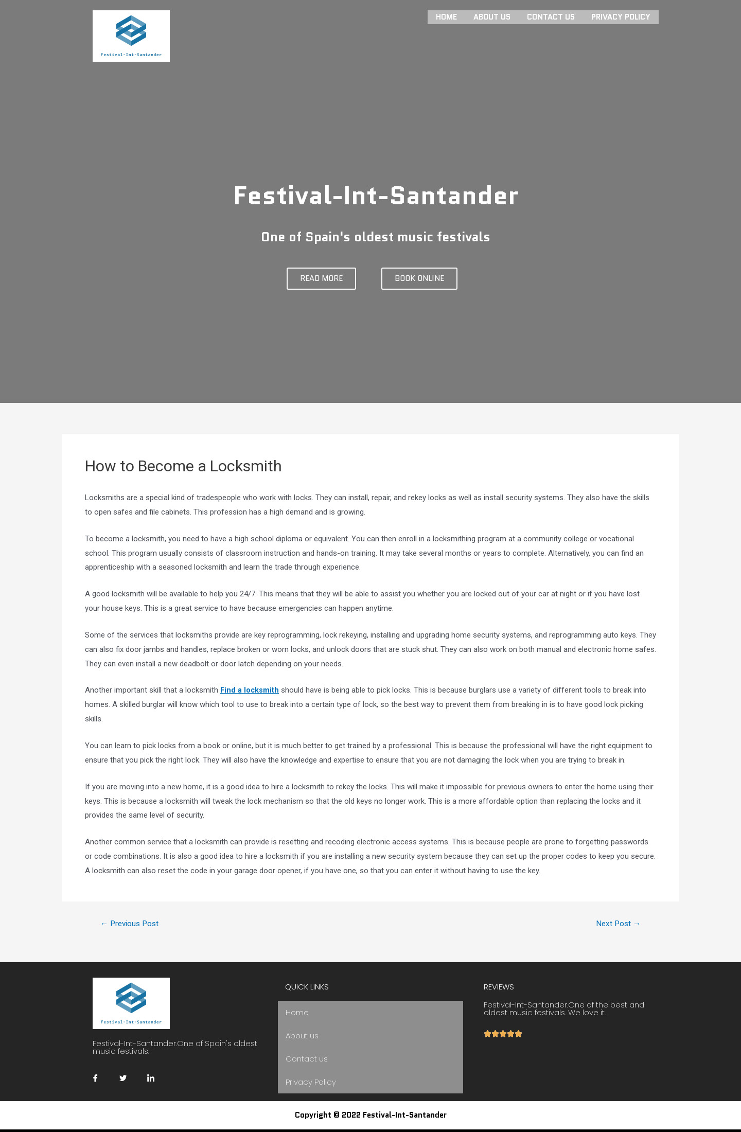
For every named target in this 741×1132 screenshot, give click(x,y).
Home (446, 16)
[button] (321, 279)
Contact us (551, 16)
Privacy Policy (620, 16)
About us (491, 16)
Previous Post (132, 923)
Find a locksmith (250, 690)
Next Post (616, 923)
